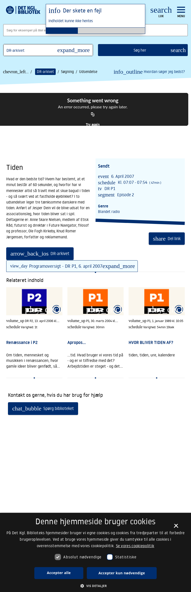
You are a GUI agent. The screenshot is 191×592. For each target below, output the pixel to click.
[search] (143, 50)
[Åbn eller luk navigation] (181, 12)
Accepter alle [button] (59, 572)
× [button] (176, 527)
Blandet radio (109, 211)
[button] (95, 586)
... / (29, 71)
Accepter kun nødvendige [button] (121, 573)
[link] (34, 330)
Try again (93, 124)
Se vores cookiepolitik (135, 545)
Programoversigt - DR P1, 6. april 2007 (73, 266)
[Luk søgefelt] (161, 12)
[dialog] (95, 552)
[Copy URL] (93, 115)
